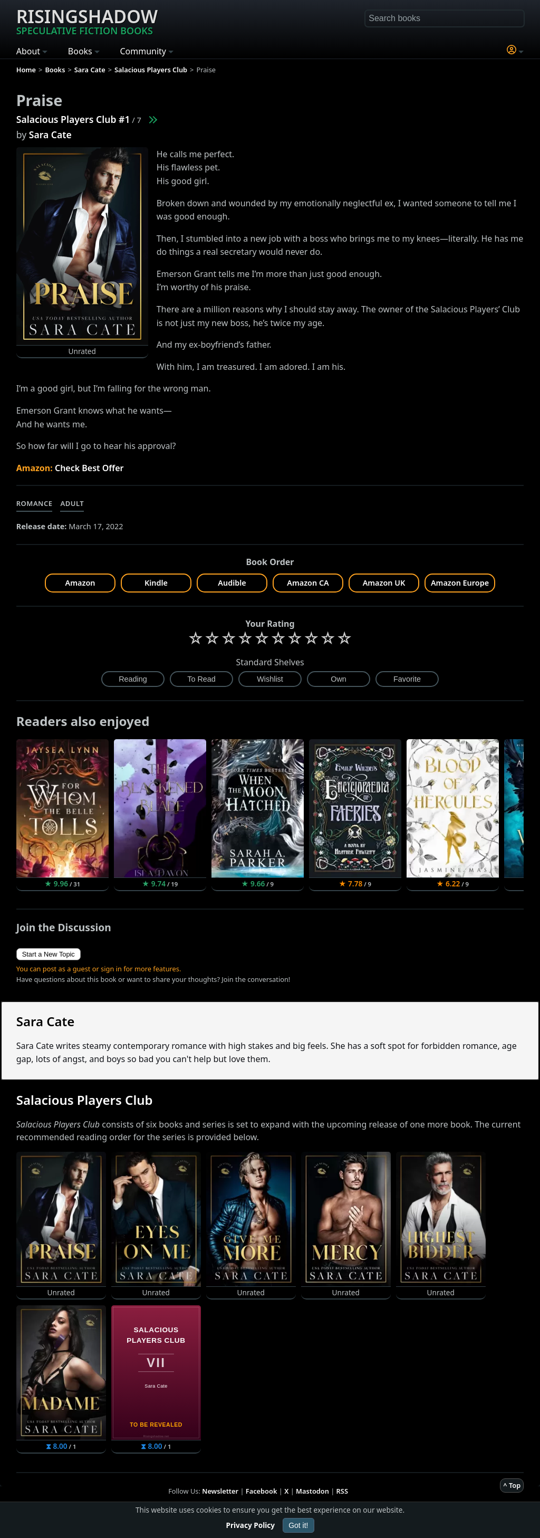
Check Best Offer (89, 468)
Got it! (298, 1525)
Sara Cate (50, 134)
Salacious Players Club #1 (73, 119)
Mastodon (312, 1491)
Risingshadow (87, 20)
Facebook (261, 1491)
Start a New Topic (48, 954)
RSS (342, 1491)
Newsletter (220, 1491)
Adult (72, 503)
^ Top (511, 1485)
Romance (34, 503)
